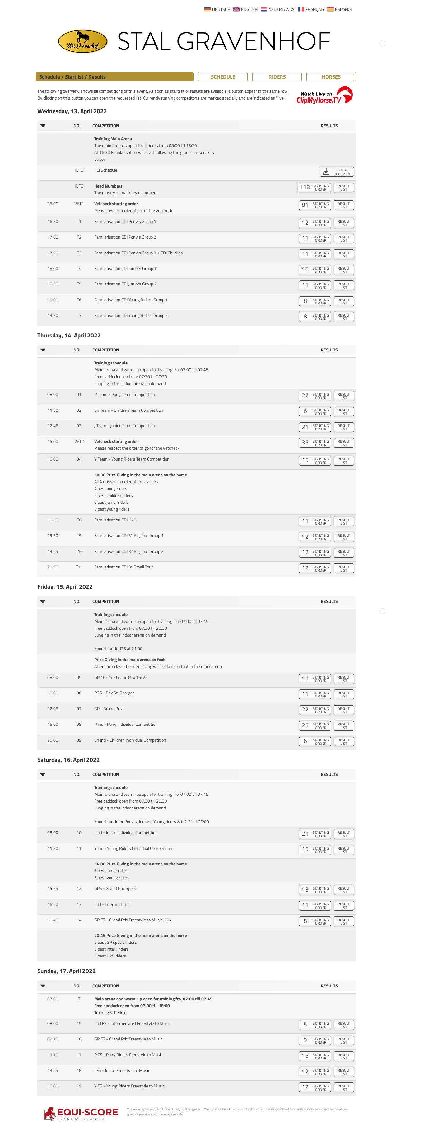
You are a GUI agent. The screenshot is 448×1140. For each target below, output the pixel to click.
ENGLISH (249, 9)
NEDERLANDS (281, 9)
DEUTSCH (221, 9)
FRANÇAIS (315, 9)
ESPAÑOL (344, 9)
